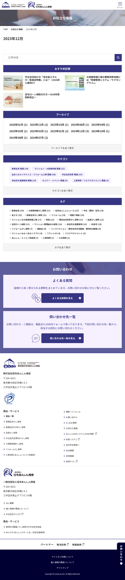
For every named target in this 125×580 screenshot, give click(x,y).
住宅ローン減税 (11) (21, 224)
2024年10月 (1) (100, 131)
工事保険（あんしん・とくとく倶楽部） (20, 454)
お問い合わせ (71, 417)
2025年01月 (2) (59, 131)
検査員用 (76, 544)
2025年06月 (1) (80, 125)
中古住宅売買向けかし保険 (17, 438)
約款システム (71, 439)
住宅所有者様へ (73, 444)
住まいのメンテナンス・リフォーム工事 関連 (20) (34, 174)
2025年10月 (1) (59, 125)
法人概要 (10, 503)
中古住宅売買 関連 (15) (72, 174)
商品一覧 (10, 416)
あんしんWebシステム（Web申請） (80, 433)
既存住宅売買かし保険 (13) (71, 219)
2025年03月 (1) (18, 131)
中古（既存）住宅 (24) (93, 210)
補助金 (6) (41, 228)
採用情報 (70, 455)
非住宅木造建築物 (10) (77, 224)
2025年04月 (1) (100, 125)
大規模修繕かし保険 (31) (39, 210)
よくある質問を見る (62, 298)
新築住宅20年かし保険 (15, 427)
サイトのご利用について (62, 556)
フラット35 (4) (53, 233)
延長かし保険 (11, 432)
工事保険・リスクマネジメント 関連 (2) (91, 180)
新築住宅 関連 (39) (20, 168)
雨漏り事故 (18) (77, 215)
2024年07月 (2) (39, 138)
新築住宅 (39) (18, 210)
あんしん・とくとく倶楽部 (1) (25, 237)
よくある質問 (71, 422)
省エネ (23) (17, 215)
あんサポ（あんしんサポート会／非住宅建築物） (25, 532)
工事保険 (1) (48, 237)
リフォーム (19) (58, 215)
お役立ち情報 (71, 428)
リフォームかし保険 (14, 449)
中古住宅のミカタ (13, 514)
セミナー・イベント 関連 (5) (55, 180)
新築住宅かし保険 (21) (37, 215)
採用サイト (70, 461)
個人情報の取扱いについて (17, 508)
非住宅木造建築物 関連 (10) (24, 180)
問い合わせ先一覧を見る (62, 338)
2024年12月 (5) (80, 131)
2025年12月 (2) (39, 125)
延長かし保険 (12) (96, 219)
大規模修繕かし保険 (14, 443)
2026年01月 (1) (18, 125)
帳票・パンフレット (73, 411)
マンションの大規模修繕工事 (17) (27, 219)
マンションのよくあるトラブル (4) (27, 233)
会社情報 (70, 450)
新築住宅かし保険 (13, 421)
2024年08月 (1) (18, 138)
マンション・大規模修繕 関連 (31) (50, 168)
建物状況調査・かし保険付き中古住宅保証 (23, 526)
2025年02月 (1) (39, 131)
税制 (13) (50, 219)
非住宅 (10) (96, 224)
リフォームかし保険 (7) (22, 228)
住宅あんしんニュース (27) (67, 210)
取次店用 (61, 544)
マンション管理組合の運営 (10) (48, 224)
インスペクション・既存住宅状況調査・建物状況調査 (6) (76, 228)
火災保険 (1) (64, 237)
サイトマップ (62, 567)
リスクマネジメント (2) (75, 233)
